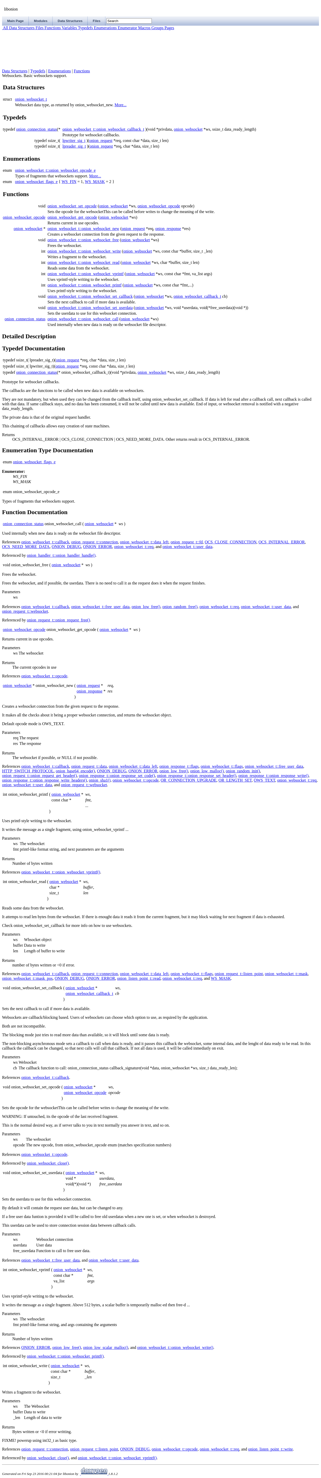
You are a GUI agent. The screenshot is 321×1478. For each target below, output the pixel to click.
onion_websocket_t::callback (45, 542)
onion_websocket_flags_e (36, 181)
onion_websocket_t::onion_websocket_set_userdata (90, 307)
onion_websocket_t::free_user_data (100, 606)
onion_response (168, 228)
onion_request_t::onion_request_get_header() (39, 775)
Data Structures (21, 28)
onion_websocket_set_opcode (72, 206)
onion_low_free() (146, 606)
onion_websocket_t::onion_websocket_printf (84, 285)
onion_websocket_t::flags (221, 766)
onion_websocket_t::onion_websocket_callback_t (103, 129)
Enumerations (105, 28)
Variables (69, 28)
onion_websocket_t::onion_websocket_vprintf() (60, 872)
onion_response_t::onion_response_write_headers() (44, 780)
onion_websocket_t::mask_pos (27, 978)
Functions (52, 28)
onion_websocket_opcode (158, 206)
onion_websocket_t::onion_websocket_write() (175, 1347)
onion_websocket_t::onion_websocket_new (83, 228)
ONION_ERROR (97, 546)
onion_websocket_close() (48, 1163)
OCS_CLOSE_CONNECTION (230, 542)
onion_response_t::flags (179, 766)
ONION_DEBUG (66, 546)
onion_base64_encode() (75, 771)
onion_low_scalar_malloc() (105, 1347)
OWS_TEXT (264, 780)
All (5, 28)
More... (121, 105)
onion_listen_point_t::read (139, 978)
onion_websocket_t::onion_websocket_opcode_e (55, 170)
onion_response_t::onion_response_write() (273, 775)
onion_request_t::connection (94, 542)
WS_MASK (95, 181)
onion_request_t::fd (186, 542)
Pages (169, 28)
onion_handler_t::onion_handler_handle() (61, 555)
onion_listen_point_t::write (270, 1449)
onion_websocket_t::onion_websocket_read (83, 262)
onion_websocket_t (31, 99)
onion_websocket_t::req (134, 546)
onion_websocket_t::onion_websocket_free (83, 240)
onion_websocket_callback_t (197, 296)
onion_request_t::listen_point (239, 974)
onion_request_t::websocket (25, 611)
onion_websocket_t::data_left (144, 542)
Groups (157, 28)
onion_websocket (188, 129)
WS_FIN (69, 181)
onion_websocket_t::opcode (44, 676)
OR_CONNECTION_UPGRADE (189, 780)
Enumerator (127, 28)
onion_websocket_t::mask (286, 974)
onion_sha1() (100, 780)
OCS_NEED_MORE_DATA (25, 546)
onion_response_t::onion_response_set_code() (117, 775)
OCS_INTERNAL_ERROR (281, 542)
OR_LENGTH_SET (235, 780)
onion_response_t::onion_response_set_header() (196, 775)
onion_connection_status (36, 129)
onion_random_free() (179, 606)
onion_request (101, 140)
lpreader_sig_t (74, 146)
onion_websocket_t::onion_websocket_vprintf (85, 274)
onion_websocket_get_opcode (72, 217)
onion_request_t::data (89, 766)
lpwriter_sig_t (73, 140)
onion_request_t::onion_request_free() (58, 620)
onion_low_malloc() (207, 771)
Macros (144, 28)
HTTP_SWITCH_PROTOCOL (28, 771)
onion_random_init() (243, 771)
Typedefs (85, 28)
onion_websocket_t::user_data (188, 546)
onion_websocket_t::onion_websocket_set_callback (90, 296)
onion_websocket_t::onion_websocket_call (82, 319)
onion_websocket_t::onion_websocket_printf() (65, 1356)
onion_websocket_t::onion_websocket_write (84, 251)
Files (39, 28)
